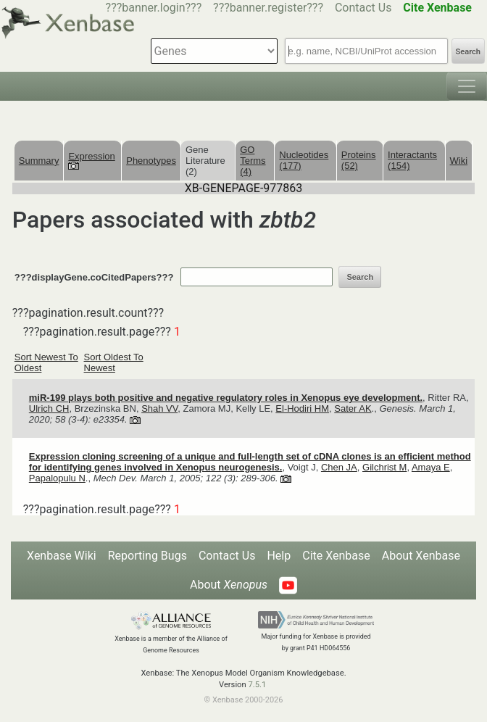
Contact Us (363, 7)
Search (468, 52)
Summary (39, 160)
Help (279, 556)
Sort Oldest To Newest (113, 362)
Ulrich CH (49, 408)
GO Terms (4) (252, 160)
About (228, 585)
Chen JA (339, 467)
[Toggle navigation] (466, 86)
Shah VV (159, 408)
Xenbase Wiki (61, 556)
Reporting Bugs (147, 556)
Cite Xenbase (336, 556)
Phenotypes (151, 160)
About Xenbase (421, 556)
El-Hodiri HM (302, 408)
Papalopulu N (57, 478)
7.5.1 (257, 684)
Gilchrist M (384, 467)
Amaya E (431, 467)
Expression (91, 160)
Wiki (459, 160)
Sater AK (352, 408)
